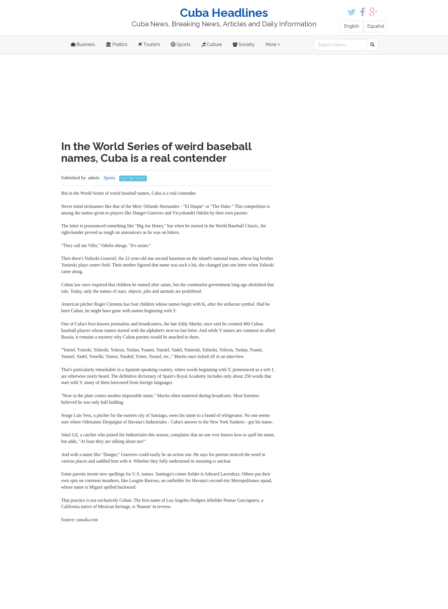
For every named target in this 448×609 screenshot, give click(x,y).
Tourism (149, 44)
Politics (116, 44)
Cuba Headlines (224, 13)
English (351, 26)
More (272, 44)
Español (375, 26)
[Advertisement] (168, 97)
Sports (181, 44)
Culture (211, 44)
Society (244, 44)
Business (83, 44)
